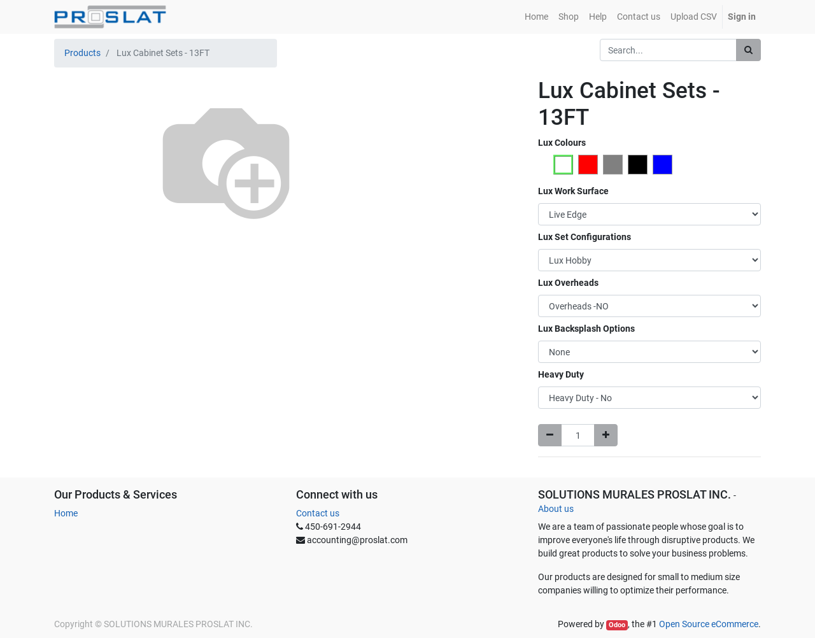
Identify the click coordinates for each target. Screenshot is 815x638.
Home (66, 513)
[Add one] (606, 435)
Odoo (617, 625)
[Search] (748, 50)
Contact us (317, 513)
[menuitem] (536, 17)
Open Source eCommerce (708, 624)
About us (556, 509)
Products (82, 53)
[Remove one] (550, 435)
